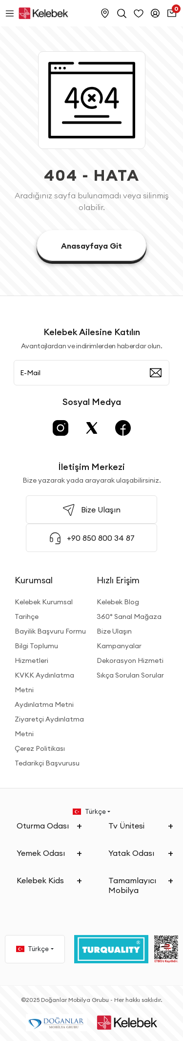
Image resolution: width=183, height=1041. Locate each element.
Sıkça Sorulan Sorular (130, 675)
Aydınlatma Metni (44, 704)
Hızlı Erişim (118, 580)
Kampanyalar (119, 645)
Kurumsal (34, 580)
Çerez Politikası (40, 748)
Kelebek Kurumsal (44, 601)
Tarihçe (27, 616)
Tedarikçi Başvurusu (47, 763)
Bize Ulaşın (114, 631)
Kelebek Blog (118, 601)
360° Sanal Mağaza (129, 616)
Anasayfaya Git (91, 246)
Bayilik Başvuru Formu (50, 631)
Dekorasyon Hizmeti (130, 660)
